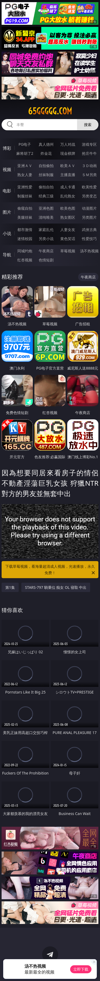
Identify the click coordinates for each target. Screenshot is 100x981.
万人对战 (67, 144)
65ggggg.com (50, 111)
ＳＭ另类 (89, 174)
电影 (7, 191)
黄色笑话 (67, 238)
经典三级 (46, 195)
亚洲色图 (46, 208)
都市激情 (24, 229)
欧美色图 (67, 208)
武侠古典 (89, 229)
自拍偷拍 (46, 165)
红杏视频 (24, 259)
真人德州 (46, 144)
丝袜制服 (46, 174)
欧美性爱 (89, 186)
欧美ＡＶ (67, 165)
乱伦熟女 (67, 195)
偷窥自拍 (24, 208)
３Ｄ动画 (89, 165)
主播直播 (67, 174)
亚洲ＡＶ (24, 165)
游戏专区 (89, 144)
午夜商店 (46, 250)
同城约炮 (24, 250)
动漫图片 (89, 208)
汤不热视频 (89, 250)
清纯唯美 (46, 217)
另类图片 (89, 217)
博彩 (7, 148)
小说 (7, 233)
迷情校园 (24, 238)
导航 (7, 255)
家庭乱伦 (46, 229)
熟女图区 (67, 217)
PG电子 (24, 144)
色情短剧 (46, 259)
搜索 (87, 124)
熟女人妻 (24, 174)
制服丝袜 (24, 195)
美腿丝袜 (24, 217)
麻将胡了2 (24, 153)
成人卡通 (67, 186)
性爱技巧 (89, 238)
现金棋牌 (67, 153)
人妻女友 (67, 229)
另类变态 (89, 195)
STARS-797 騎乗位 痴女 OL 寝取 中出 (56, 587)
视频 (7, 169)
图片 (7, 212)
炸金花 (46, 153)
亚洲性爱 (24, 186)
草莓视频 (67, 250)
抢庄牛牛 (89, 153)
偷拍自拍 (46, 186)
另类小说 (46, 238)
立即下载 (80, 969)
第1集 (10, 587)
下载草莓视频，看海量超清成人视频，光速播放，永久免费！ (50, 570)
